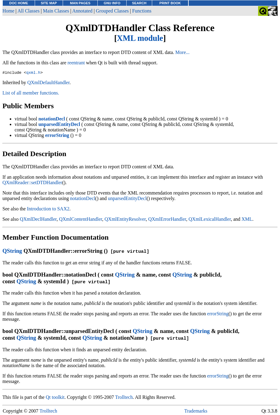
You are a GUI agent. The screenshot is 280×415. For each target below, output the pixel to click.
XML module (140, 38)
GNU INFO (112, 3)
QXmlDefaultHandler (48, 83)
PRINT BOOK (170, 3)
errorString (218, 314)
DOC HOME (18, 3)
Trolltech (124, 398)
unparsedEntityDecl (127, 199)
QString (12, 252)
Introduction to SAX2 (48, 209)
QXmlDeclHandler (38, 220)
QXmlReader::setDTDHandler (32, 183)
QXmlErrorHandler (167, 220)
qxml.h (33, 73)
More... (182, 52)
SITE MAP (49, 3)
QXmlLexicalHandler (210, 220)
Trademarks (195, 411)
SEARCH (139, 3)
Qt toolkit (55, 398)
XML (247, 220)
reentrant (76, 62)
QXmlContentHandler (80, 220)
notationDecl (82, 199)
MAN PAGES (80, 3)
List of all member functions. (30, 93)
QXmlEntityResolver (125, 220)
